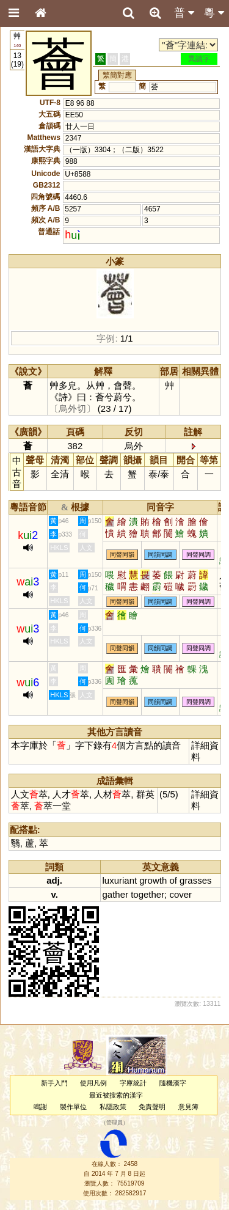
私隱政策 (113, 1106)
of (172, 880)
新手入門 (54, 1083)
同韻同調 (160, 554)
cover (180, 894)
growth (153, 880)
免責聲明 (152, 1106)
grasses (195, 880)
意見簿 (188, 1106)
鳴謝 (40, 1106)
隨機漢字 (172, 1083)
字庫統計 (133, 1083)
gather (115, 894)
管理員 (114, 1123)
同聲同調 (198, 554)
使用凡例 (93, 1083)
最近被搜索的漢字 (116, 1095)
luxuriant (120, 880)
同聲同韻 (122, 554)
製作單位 (73, 1106)
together (147, 894)
